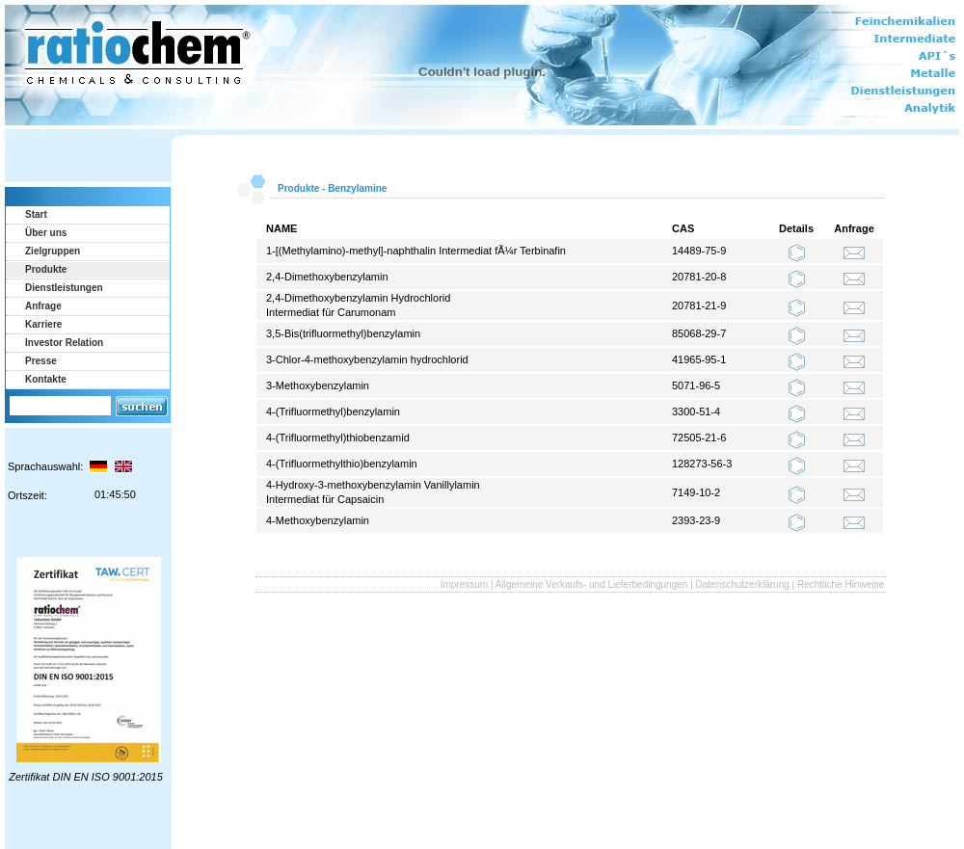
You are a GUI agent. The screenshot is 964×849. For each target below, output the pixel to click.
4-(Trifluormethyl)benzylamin (333, 411)
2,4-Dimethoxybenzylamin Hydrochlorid (358, 298)
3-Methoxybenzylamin (317, 385)
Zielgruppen (52, 251)
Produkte (46, 269)
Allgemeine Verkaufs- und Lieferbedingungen (591, 584)
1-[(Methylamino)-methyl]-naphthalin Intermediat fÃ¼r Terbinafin (416, 250)
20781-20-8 (699, 276)
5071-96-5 (696, 385)
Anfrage (43, 306)
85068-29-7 (699, 333)
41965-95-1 (699, 359)
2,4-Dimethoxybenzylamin (327, 276)
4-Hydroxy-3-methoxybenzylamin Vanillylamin (373, 485)
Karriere (43, 324)
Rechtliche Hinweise (840, 584)
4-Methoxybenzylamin (317, 520)
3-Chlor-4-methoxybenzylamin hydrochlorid (367, 359)
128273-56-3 (702, 463)
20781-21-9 (699, 305)
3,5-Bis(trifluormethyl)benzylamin (343, 333)
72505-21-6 (699, 437)
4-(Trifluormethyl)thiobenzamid (338, 437)
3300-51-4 (696, 411)
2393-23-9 (696, 520)
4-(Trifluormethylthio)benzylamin (341, 463)
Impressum (464, 584)
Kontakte (46, 379)
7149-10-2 (696, 492)
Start (36, 214)
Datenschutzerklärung (743, 584)
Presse (41, 361)
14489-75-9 (699, 250)
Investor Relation (64, 342)
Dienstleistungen (64, 287)
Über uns (46, 232)
